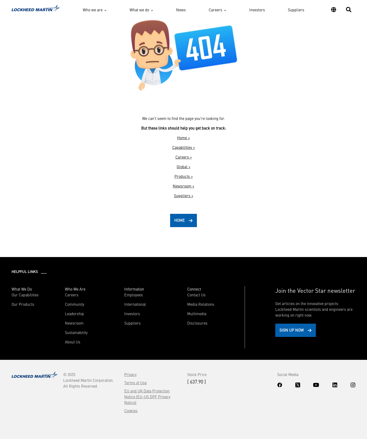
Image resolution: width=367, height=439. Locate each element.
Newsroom (74, 323)
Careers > (183, 157)
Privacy (130, 374)
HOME (179, 220)
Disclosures (197, 323)
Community (74, 304)
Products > (183, 176)
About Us (72, 341)
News (181, 9)
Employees (133, 294)
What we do (139, 9)
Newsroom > (183, 185)
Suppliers (296, 9)
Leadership (74, 313)
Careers (215, 9)
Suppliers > (183, 195)
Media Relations (200, 304)
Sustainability (76, 332)
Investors (257, 9)
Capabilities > (183, 147)
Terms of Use (135, 382)
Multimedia (196, 313)
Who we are (93, 9)
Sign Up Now (291, 330)
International (135, 304)
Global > (183, 166)
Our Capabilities (25, 294)
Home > (183, 137)
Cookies (131, 410)
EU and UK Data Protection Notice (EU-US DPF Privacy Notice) (147, 396)
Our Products (23, 304)
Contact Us (196, 294)
